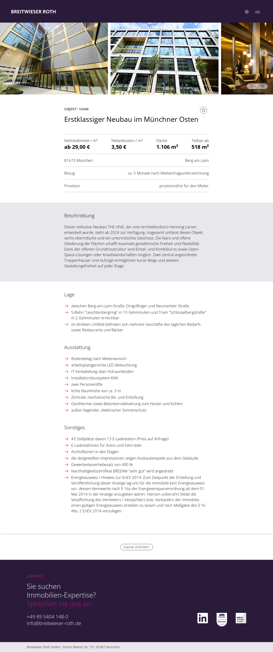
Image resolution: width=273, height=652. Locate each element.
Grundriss (257, 86)
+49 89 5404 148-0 (47, 616)
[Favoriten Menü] (246, 11)
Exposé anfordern (136, 547)
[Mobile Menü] (258, 11)
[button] (264, 53)
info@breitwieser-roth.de (54, 623)
